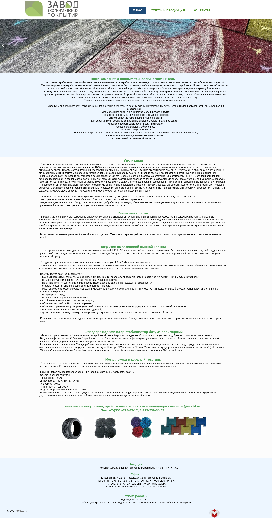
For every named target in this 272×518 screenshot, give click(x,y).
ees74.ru (21, 510)
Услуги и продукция (168, 10)
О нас (137, 10)
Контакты (201, 10)
